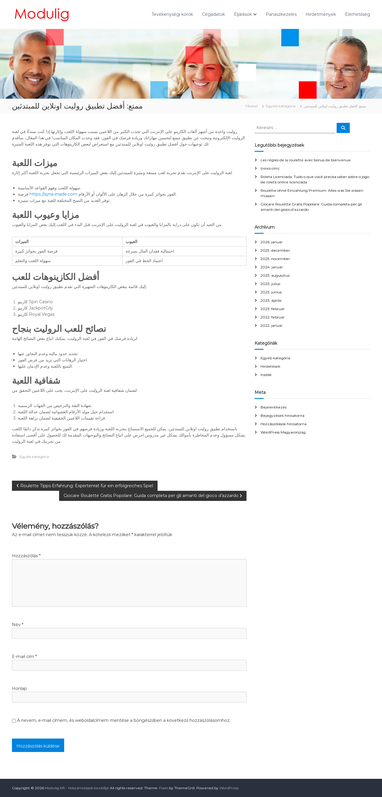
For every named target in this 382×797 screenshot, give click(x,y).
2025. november (275, 258)
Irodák (266, 374)
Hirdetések (270, 366)
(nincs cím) (270, 168)
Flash (163, 788)
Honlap (19, 688)
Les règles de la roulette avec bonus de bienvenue (306, 160)
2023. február (273, 309)
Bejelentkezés (273, 407)
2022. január (272, 325)
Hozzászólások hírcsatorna (283, 424)
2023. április (271, 300)
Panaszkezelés (281, 14)
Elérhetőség (357, 14)
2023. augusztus (275, 275)
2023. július (270, 283)
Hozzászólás (26, 555)
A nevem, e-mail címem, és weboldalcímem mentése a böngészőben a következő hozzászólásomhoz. (123, 720)
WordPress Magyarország (283, 432)
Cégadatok (213, 14)
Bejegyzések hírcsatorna (282, 415)
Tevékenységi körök (172, 14)
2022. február (273, 317)
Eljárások (243, 14)
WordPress (228, 788)
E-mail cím (24, 656)
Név (17, 624)
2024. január (272, 267)
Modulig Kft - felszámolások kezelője (77, 788)
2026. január (272, 242)
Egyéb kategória (280, 106)
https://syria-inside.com (53, 194)
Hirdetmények (321, 14)
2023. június (271, 292)
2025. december (275, 250)
